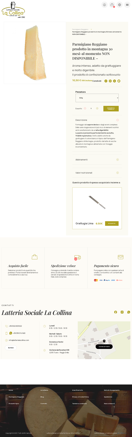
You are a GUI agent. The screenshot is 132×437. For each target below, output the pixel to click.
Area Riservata (77, 390)
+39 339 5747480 (19, 333)
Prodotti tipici (14, 403)
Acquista (111, 223)
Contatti (44, 403)
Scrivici (11, 347)
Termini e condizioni (79, 403)
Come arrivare (104, 346)
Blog (42, 396)
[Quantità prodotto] (90, 108)
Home (11, 390)
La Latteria (45, 390)
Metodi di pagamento (112, 390)
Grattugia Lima (84, 223)
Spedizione (108, 396)
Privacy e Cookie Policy (80, 396)
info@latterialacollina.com (19, 340)
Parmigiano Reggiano (80, 29)
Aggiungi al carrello (111, 108)
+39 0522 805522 (15, 326)
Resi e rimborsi (109, 403)
